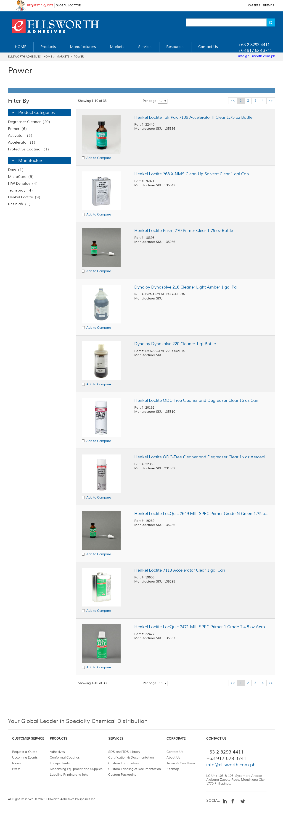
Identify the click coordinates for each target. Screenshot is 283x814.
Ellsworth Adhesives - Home (30, 56)
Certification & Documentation (131, 757)
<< (232, 100)
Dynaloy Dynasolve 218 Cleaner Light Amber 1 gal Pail (186, 287)
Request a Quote (24, 752)
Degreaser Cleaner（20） (30, 122)
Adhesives (57, 752)
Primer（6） (18, 128)
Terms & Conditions (181, 763)
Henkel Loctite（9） (25, 197)
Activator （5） (21, 135)
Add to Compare (98, 158)
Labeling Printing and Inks (69, 775)
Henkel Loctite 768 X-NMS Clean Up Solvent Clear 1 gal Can (191, 173)
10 (160, 101)
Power (79, 56)
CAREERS (254, 5)
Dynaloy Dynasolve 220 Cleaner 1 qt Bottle (175, 343)
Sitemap (173, 769)
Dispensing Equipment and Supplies (76, 769)
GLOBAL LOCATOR (68, 5)
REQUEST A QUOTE (40, 5)
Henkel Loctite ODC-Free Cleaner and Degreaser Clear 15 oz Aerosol (199, 457)
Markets (62, 56)
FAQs (16, 769)
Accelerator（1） (22, 142)
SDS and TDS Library (124, 752)
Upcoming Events (25, 757)
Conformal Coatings (65, 757)
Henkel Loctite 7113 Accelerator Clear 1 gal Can (179, 570)
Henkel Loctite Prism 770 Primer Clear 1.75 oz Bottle (183, 230)
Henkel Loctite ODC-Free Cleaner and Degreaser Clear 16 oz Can (196, 400)
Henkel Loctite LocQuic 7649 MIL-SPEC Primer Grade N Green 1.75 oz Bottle (201, 513)
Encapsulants (60, 763)
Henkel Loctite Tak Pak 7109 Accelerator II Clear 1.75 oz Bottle (193, 117)
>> (270, 100)
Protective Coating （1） (29, 149)
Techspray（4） (21, 190)
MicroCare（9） (22, 176)
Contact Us (175, 752)
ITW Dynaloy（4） (24, 183)
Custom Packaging (122, 775)
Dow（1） (16, 170)
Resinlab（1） (20, 204)
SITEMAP (268, 5)
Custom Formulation (123, 763)
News (16, 763)
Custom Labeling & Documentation (134, 769)
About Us (173, 757)
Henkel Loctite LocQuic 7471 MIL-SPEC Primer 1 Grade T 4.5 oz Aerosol (201, 626)
